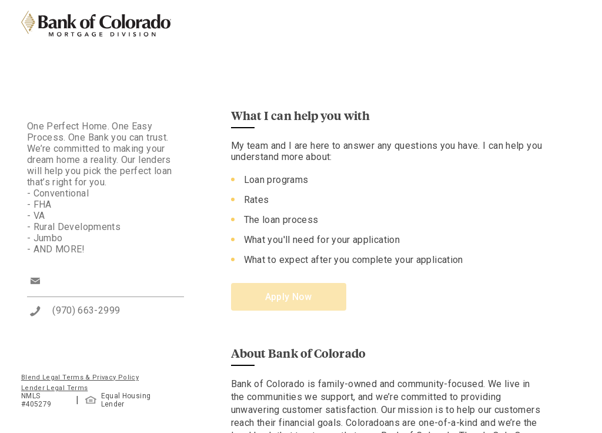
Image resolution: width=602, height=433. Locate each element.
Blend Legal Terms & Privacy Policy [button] (80, 377)
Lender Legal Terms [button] (54, 388)
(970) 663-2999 (86, 310)
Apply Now (288, 296)
